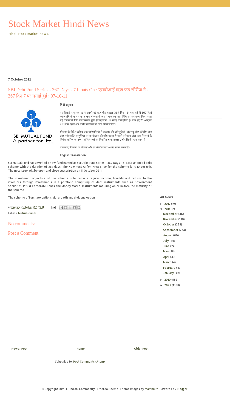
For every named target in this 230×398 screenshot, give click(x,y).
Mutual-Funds (27, 213)
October (169, 224)
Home (81, 348)
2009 (168, 285)
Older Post (141, 348)
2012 (167, 203)
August (168, 235)
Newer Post (19, 348)
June (166, 246)
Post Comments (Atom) (89, 361)
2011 (167, 209)
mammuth (151, 389)
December (170, 214)
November (170, 219)
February (169, 267)
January (169, 273)
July (166, 240)
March (167, 262)
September (171, 230)
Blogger (182, 389)
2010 (167, 279)
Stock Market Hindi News (58, 23)
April (166, 257)
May (166, 251)
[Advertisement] (91, 49)
